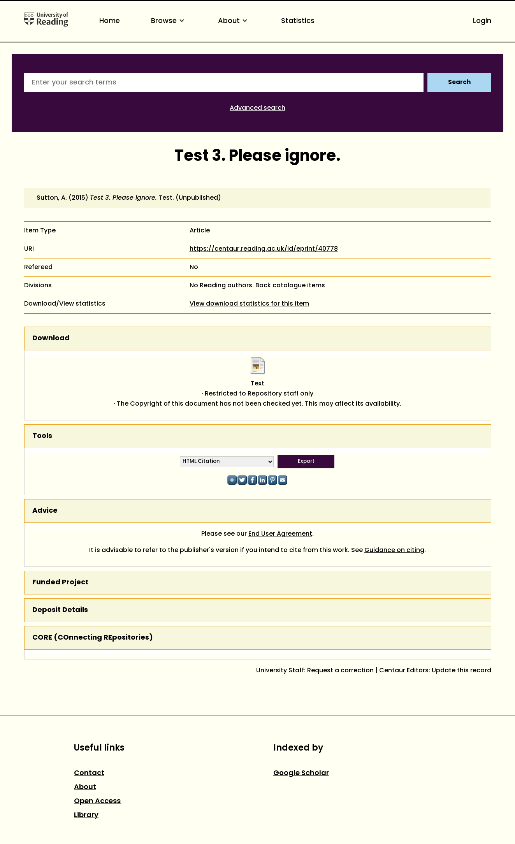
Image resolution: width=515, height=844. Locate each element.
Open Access (97, 801)
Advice (45, 511)
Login (482, 21)
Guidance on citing (394, 550)
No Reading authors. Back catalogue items (257, 286)
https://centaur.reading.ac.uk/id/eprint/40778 (264, 249)
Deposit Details (60, 610)
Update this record (461, 671)
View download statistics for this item (249, 304)
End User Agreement (280, 534)
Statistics (298, 21)
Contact (89, 773)
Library (86, 815)
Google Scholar (301, 773)
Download (51, 338)
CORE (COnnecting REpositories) (92, 638)
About (234, 21)
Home (109, 21)
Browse (169, 21)
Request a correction (340, 671)
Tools (42, 436)
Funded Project (60, 583)
